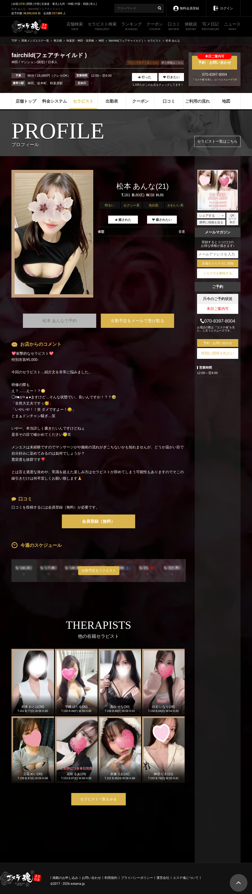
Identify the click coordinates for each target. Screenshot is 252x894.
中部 (37, 4)
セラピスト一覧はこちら (217, 141)
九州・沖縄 (66, 4)
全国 (15, 4)
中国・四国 (81, 4)
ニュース (232, 27)
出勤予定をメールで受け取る (137, 320)
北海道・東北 (49, 4)
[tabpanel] (52, 234)
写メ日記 (210, 27)
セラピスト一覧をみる (98, 799)
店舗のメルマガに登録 (218, 263)
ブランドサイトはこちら (143, 62)
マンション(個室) (33, 62)
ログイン (223, 5)
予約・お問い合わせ (214, 60)
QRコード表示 (232, 219)
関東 (22, 4)
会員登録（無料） (98, 521)
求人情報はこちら (172, 62)
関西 (29, 4)
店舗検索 (74, 27)
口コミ (174, 27)
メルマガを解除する (217, 273)
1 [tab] (52, 304)
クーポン (154, 27)
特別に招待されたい (217, 353)
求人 (93, 4)
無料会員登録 (186, 5)
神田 (15, 62)
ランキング (131, 27)
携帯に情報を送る (211, 222)
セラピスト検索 (102, 27)
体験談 (191, 27)
